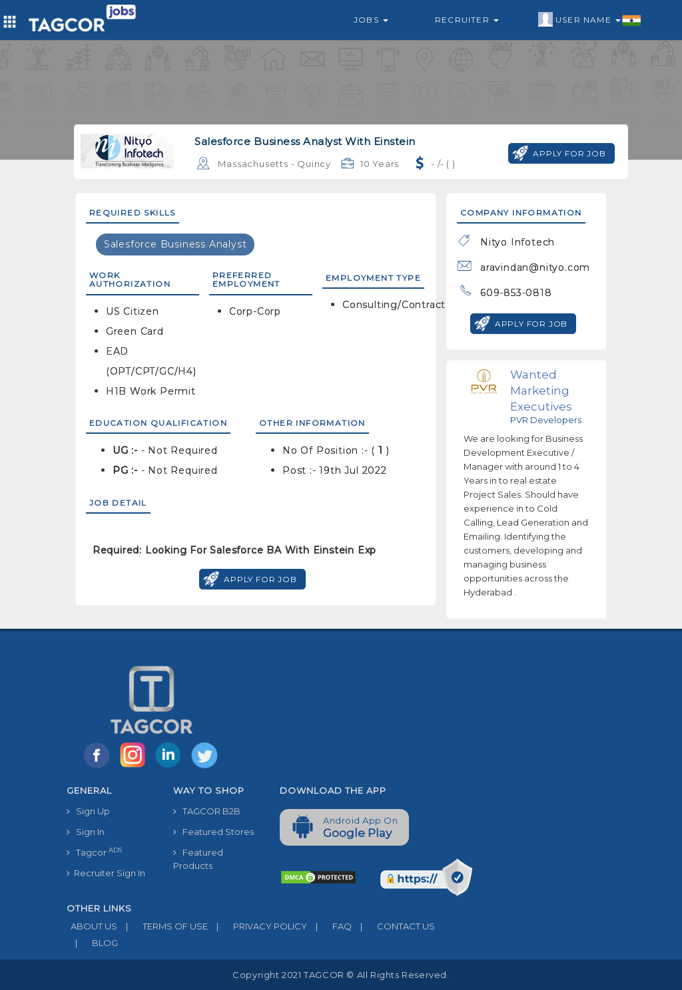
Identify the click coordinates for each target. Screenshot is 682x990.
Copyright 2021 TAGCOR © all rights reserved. (340, 974)
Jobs (371, 20)
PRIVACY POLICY (257, 926)
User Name (589, 20)
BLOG (92, 942)
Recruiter (467, 20)
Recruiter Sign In (106, 873)
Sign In (86, 831)
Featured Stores (213, 831)
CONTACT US (393, 926)
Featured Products (198, 859)
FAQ (329, 926)
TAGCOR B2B (206, 811)
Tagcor (94, 852)
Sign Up (88, 811)
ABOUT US (92, 926)
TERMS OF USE (162, 926)
